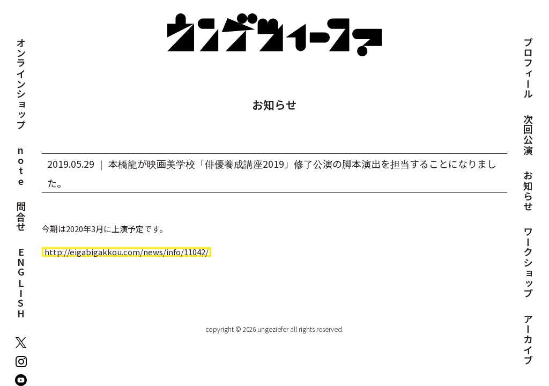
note (21, 166)
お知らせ (528, 191)
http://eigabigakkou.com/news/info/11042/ (126, 252)
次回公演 (528, 134)
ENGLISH (21, 283)
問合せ (21, 217)
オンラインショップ (21, 84)
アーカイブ (528, 339)
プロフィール (528, 68)
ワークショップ (528, 263)
